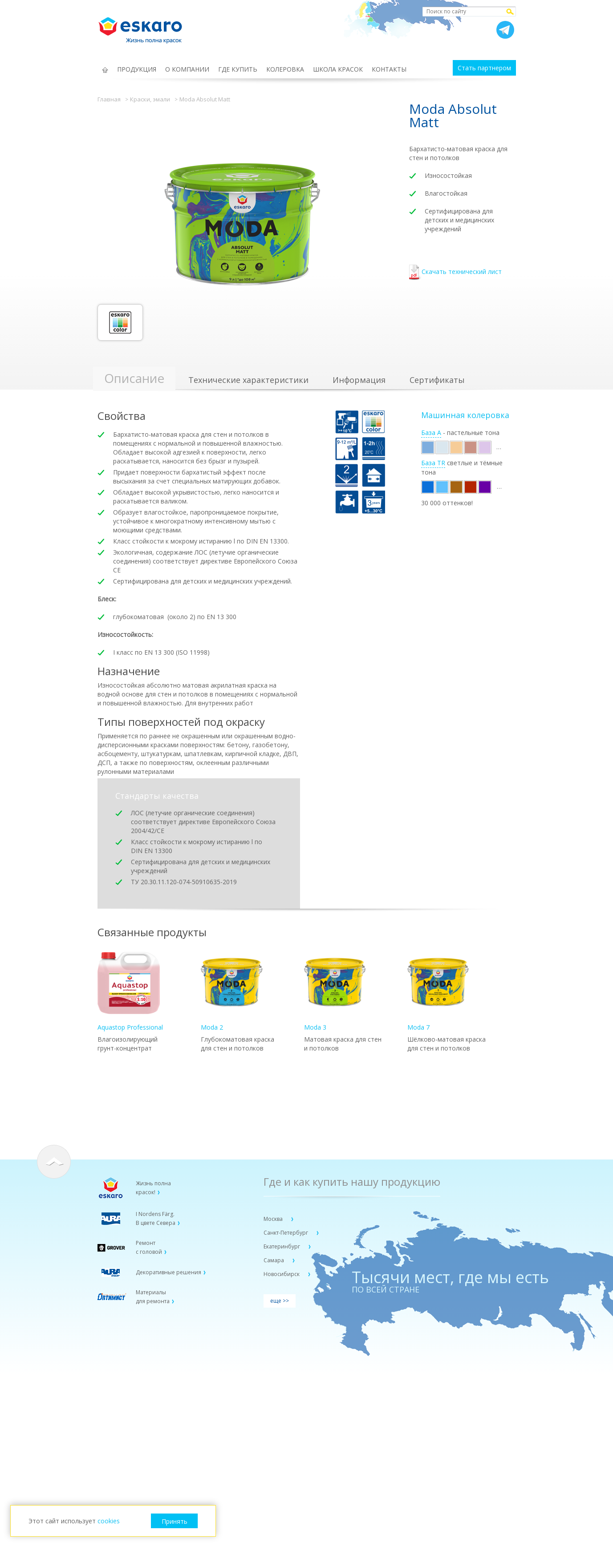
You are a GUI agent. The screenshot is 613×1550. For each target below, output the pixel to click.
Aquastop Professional (130, 991)
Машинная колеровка (465, 415)
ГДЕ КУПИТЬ (237, 69)
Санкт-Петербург (286, 1232)
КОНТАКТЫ (389, 69)
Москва (274, 1219)
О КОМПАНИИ (187, 69)
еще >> (279, 1300)
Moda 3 (335, 991)
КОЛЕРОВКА (285, 69)
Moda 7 (438, 991)
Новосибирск (282, 1274)
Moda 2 (232, 991)
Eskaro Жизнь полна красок (144, 26)
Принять (174, 1521)
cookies (108, 1521)
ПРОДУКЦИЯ (136, 69)
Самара (274, 1260)
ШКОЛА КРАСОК (338, 69)
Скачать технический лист (455, 272)
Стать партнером (484, 68)
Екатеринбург (282, 1246)
